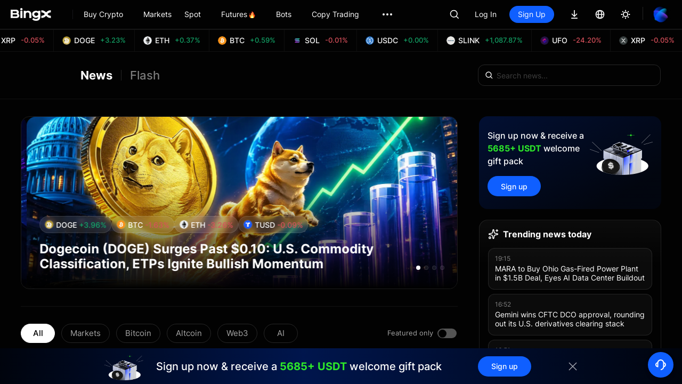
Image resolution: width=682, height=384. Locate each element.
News (96, 75)
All (38, 333)
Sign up (514, 186)
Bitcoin (138, 333)
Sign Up (532, 14)
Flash (145, 75)
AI (281, 333)
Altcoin (189, 333)
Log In (486, 14)
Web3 (237, 333)
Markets (85, 333)
